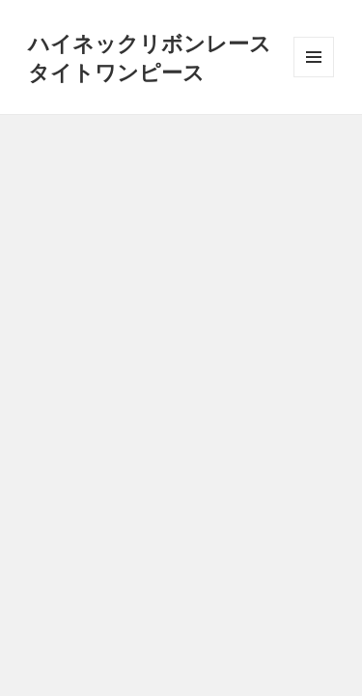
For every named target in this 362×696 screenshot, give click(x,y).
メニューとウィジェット (313, 76)
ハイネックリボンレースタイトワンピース (149, 57)
